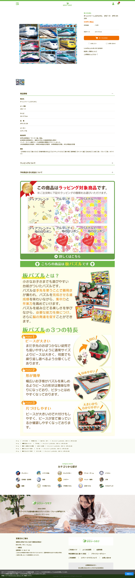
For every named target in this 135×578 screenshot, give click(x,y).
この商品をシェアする (90, 54)
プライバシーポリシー (98, 554)
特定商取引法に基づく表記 (77, 554)
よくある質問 (86, 550)
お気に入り (93, 43)
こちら (30, 545)
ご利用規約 (72, 558)
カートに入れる (103, 38)
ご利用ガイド (73, 550)
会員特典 (99, 550)
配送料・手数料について (90, 51)
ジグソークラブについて (89, 558)
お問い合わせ (112, 43)
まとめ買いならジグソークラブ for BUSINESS (90, 568)
